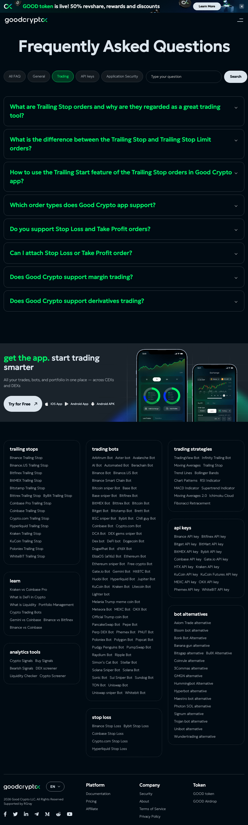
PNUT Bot (146, 632)
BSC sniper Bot (104, 518)
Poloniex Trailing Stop (26, 548)
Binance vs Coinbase (26, 627)
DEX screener (46, 668)
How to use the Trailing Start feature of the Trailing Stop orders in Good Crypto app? (121, 177)
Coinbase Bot (102, 526)
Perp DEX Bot (103, 632)
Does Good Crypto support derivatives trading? (77, 301)
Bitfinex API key (213, 536)
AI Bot (97, 465)
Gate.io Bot (101, 571)
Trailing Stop (213, 465)
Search (235, 76)
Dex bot (98, 541)
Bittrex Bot (121, 503)
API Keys (182, 528)
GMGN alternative (188, 676)
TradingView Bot (186, 458)
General (39, 76)
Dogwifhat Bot (103, 548)
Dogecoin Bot (133, 541)
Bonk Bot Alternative (190, 638)
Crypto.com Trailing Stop (29, 518)
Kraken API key (207, 567)
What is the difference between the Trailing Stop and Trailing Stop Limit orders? (110, 144)
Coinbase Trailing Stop (27, 511)
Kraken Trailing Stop (25, 533)
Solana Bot (131, 670)
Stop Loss (101, 717)
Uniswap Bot (118, 685)
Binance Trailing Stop (26, 458)
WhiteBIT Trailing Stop (27, 556)
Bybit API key (211, 551)
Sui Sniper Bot (121, 677)
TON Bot (99, 685)
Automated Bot (116, 465)
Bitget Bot (100, 511)
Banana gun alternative (192, 645)
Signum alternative (189, 714)
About (144, 801)
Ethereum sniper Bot (108, 564)
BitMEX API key (186, 551)
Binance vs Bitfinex (58, 620)
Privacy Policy (149, 816)
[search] (184, 77)
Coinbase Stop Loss (108, 733)
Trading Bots (105, 449)
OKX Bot (140, 609)
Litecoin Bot (141, 586)
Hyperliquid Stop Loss (109, 749)
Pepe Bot (130, 624)
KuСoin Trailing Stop (25, 541)
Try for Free (19, 403)
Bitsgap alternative (189, 653)
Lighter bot (101, 594)
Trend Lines (183, 473)
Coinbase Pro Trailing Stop (30, 503)
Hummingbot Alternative (193, 683)
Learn (15, 581)
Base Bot (130, 488)
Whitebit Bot (135, 693)
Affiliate (92, 809)
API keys (87, 76)
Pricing (91, 801)
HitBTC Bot (141, 571)
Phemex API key (186, 589)
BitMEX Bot (101, 503)
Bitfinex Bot (128, 495)
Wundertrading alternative (195, 736)
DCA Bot (99, 533)
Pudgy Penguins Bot (108, 647)
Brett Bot (141, 511)
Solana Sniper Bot (106, 670)
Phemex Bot (125, 632)
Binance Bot (101, 473)
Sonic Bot (99, 677)
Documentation (98, 794)
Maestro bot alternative (192, 698)
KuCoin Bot (101, 586)
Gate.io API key (216, 559)
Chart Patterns (185, 480)
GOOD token (203, 794)
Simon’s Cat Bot (105, 662)
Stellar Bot (128, 662)
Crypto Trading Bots (25, 612)
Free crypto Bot (139, 564)
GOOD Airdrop (205, 801)
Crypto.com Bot (128, 526)
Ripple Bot (123, 655)
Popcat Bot (144, 639)
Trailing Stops (24, 449)
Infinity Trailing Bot (216, 458)
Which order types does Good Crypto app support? (82, 205)
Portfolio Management (56, 604)
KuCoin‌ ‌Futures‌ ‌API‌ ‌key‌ (219, 574)
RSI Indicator (210, 480)
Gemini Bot (121, 571)
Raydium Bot (102, 655)
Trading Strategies (193, 449)
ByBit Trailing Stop (57, 495)
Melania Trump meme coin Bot (116, 602)
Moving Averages (187, 465)
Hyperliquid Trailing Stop (29, 526)
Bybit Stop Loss (136, 726)
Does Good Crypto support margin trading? (71, 277)
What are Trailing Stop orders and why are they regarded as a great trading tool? (115, 111)
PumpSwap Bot (138, 647)
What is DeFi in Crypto (27, 597)
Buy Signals (44, 660)
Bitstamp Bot (121, 511)
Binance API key (186, 536)
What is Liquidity (23, 604)
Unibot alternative (188, 729)
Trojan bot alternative (190, 721)
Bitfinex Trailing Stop (26, 473)
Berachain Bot (142, 465)
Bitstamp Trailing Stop (27, 488)
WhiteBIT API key (215, 589)
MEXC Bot (122, 609)
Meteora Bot (102, 609)
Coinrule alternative (189, 660)
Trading (63, 76)
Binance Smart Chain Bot (111, 480)
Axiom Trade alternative (192, 623)
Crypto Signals (21, 660)
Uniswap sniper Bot (107, 693)
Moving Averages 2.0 (190, 495)
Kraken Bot (121, 586)
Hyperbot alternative (190, 691)
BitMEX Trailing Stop (26, 480)
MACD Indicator (186, 488)
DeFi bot (114, 541)
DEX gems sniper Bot (125, 533)
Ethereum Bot (135, 556)
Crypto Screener (53, 676)
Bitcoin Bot (140, 503)
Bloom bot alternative (191, 630)
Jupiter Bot (146, 579)
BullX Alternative (219, 653)
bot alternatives (190, 614)
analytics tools (25, 652)
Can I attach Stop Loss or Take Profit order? (71, 253)
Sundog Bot (144, 677)
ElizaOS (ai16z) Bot (106, 556)
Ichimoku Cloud (221, 495)
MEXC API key (185, 582)
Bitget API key (185, 544)
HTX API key (183, 567)
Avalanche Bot (144, 458)
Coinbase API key (187, 559)
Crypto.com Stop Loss (110, 741)
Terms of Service (152, 809)
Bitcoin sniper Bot (106, 488)
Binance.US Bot (125, 473)
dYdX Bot (124, 548)
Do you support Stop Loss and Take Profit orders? (80, 229)
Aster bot (122, 458)
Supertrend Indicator (218, 488)
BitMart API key (211, 544)
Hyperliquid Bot (122, 579)
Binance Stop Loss (106, 726)
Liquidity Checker (23, 676)
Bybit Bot (126, 518)
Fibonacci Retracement (192, 503)
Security (145, 794)
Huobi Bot (100, 579)
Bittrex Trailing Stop (25, 495)
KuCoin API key (186, 574)
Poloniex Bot (102, 639)
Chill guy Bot (146, 518)
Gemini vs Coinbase (25, 620)
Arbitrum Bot (102, 458)
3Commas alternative (191, 668)
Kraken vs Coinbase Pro (28, 589)
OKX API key (209, 582)
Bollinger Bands (207, 473)
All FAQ (15, 76)
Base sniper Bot (104, 495)
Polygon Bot (123, 639)
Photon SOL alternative (192, 706)
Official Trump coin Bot (110, 617)
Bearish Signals (21, 668)
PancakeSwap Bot (106, 624)
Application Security (122, 76)
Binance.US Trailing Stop (29, 465)
